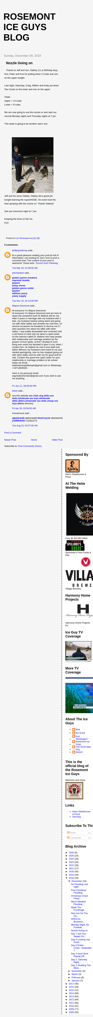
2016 (72, 987)
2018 (72, 878)
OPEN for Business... (78, 920)
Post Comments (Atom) (30, 446)
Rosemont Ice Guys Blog (29, 26)
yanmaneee (18, 273)
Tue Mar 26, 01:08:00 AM (24, 268)
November (77, 971)
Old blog (76, 816)
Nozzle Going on (79, 930)
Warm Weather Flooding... (78, 903)
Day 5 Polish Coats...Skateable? (81, 948)
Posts (71, 832)
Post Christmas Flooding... (78, 891)
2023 (72, 862)
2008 (72, 1012)
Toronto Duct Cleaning (46, 263)
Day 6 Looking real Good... (80, 940)
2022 (72, 865)
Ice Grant (80, 733)
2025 (72, 855)
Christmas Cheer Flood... (79, 897)
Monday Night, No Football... (80, 926)
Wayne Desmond (20, 305)
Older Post (57, 439)
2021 (72, 868)
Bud (78, 729)
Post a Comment (12, 432)
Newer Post (10, 439)
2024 (72, 859)
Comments (74, 837)
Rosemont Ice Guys (83, 742)
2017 (72, 983)
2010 (72, 1006)
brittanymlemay (19, 250)
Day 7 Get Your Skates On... (78, 935)
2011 (72, 1003)
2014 (72, 993)
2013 (72, 996)
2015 (72, 990)
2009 (72, 1009)
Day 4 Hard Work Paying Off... (79, 955)
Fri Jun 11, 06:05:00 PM (24, 386)
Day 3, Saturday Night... (79, 960)
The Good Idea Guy (83, 748)
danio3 (79, 752)
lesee (15, 390)
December (77, 881)
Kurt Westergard (81, 737)
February (76, 977)
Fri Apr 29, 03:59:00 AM (24, 408)
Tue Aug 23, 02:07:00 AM (24, 425)
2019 (72, 875)
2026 (72, 852)
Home (34, 439)
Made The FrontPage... (78, 908)
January (75, 980)
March (74, 974)
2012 (72, 999)
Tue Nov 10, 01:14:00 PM (25, 301)
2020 (72, 871)
